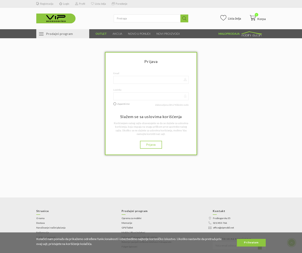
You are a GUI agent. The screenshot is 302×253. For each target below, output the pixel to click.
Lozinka (117, 89)
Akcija (117, 33)
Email (116, 73)
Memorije (127, 222)
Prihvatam (251, 242)
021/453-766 (217, 222)
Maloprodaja (240, 34)
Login (64, 3)
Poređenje (119, 3)
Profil (80, 3)
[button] (258, 18)
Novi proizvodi (168, 33)
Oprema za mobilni (131, 218)
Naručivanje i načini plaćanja (50, 227)
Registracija (44, 3)
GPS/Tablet (127, 227)
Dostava (40, 222)
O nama (40, 218)
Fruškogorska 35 (219, 218)
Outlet (101, 33)
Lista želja (98, 3)
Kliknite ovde (182, 104)
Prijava (151, 144)
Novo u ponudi (139, 33)
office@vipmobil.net (221, 227)
